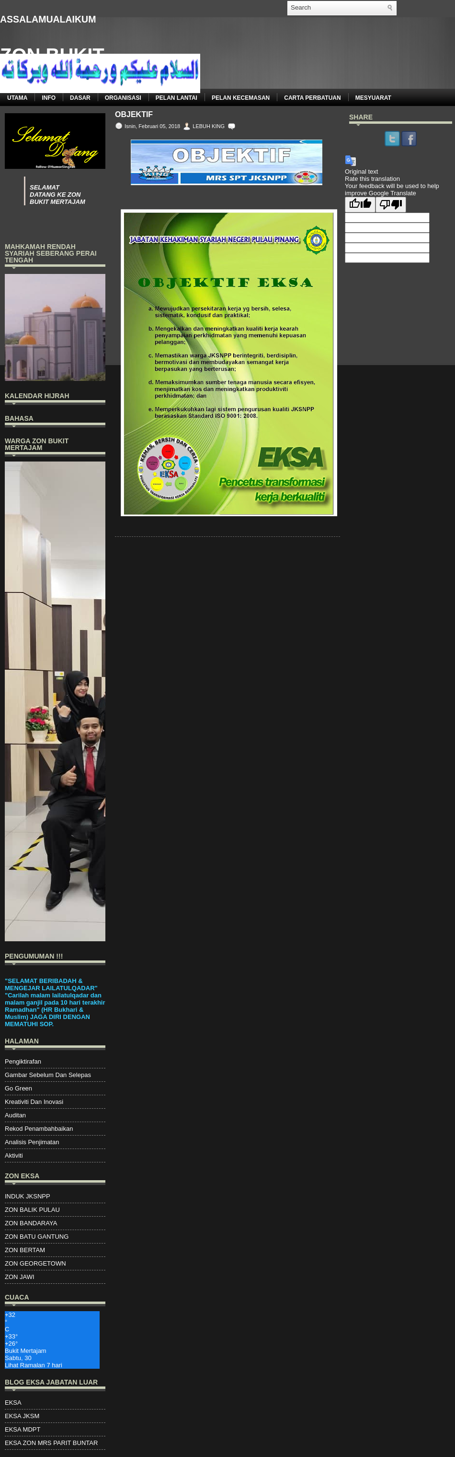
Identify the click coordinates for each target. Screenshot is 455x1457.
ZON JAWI (19, 1276)
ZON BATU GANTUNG (36, 1236)
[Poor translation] (390, 205)
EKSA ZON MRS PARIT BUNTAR (51, 1442)
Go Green (18, 1088)
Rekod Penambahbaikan (39, 1128)
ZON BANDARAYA (31, 1223)
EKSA (13, 1402)
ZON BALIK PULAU (32, 1209)
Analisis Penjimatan (32, 1142)
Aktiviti (14, 1155)
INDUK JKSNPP (27, 1196)
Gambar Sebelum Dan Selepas (48, 1074)
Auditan (15, 1115)
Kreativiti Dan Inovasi (34, 1101)
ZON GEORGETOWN (35, 1263)
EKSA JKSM (22, 1416)
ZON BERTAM (25, 1250)
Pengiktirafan (23, 1061)
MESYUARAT (373, 98)
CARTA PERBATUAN (312, 98)
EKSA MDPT (22, 1429)
